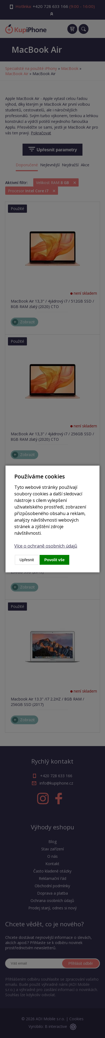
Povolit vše (54, 560)
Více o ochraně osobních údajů (45, 546)
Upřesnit (27, 560)
